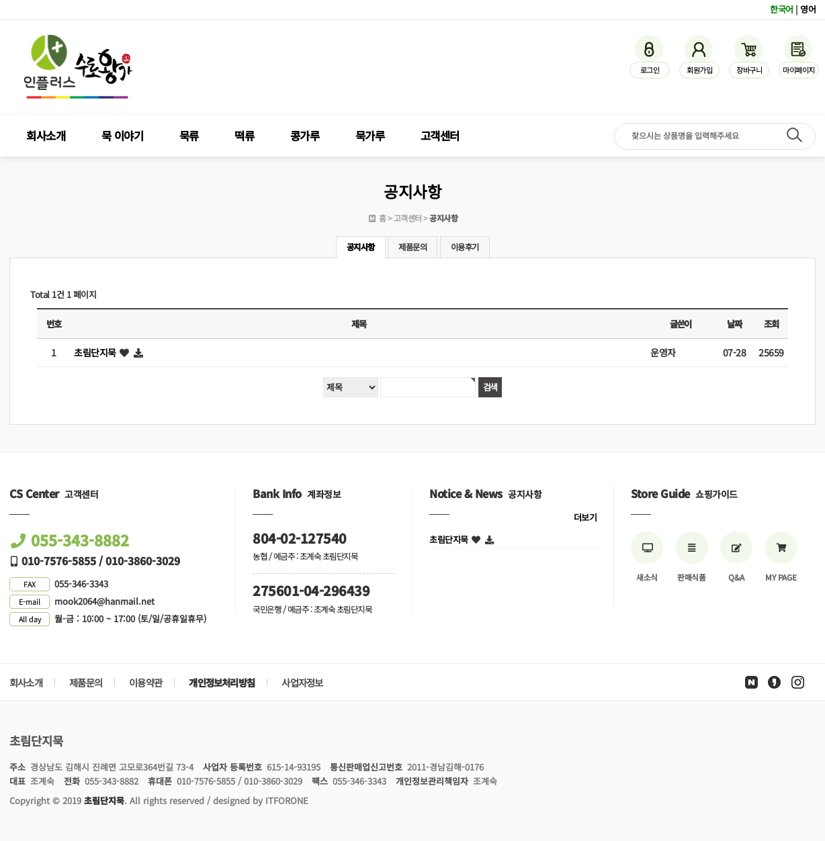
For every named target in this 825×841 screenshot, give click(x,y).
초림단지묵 (95, 352)
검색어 (0, 0)
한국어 (781, 9)
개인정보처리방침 (222, 682)
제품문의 (412, 247)
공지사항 (361, 247)
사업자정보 (301, 682)
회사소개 (45, 136)
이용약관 (145, 682)
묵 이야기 (122, 136)
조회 (771, 323)
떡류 (244, 136)
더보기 (585, 517)
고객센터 (440, 136)
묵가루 (370, 136)
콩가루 (305, 136)
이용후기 (465, 247)
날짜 (734, 323)
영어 (808, 9)
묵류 (189, 136)
